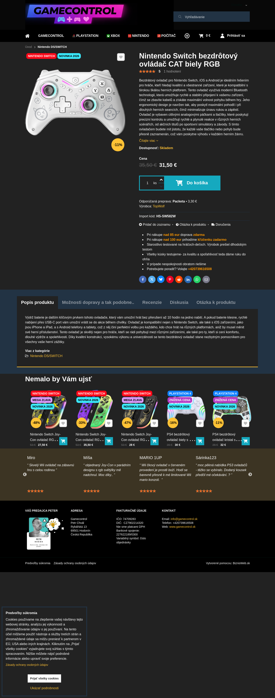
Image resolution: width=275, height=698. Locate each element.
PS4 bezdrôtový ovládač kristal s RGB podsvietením (228, 431)
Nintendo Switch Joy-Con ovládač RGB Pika (47, 431)
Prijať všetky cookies (44, 678)
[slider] (147, 71)
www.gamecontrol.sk (182, 526)
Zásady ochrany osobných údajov (75, 563)
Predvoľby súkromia (37, 563)
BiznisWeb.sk (241, 563)
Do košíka (197, 182)
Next (250, 475)
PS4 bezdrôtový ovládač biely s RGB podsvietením (183, 431)
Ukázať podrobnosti (44, 688)
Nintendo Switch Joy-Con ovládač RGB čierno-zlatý (138, 431)
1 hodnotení (172, 71)
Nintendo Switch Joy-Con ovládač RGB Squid (92, 431)
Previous (25, 475)
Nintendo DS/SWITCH (46, 356)
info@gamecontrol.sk (184, 519)
